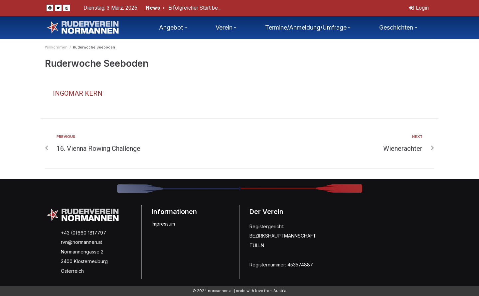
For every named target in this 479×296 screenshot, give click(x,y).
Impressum (163, 224)
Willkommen (56, 47)
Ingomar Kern (77, 93)
